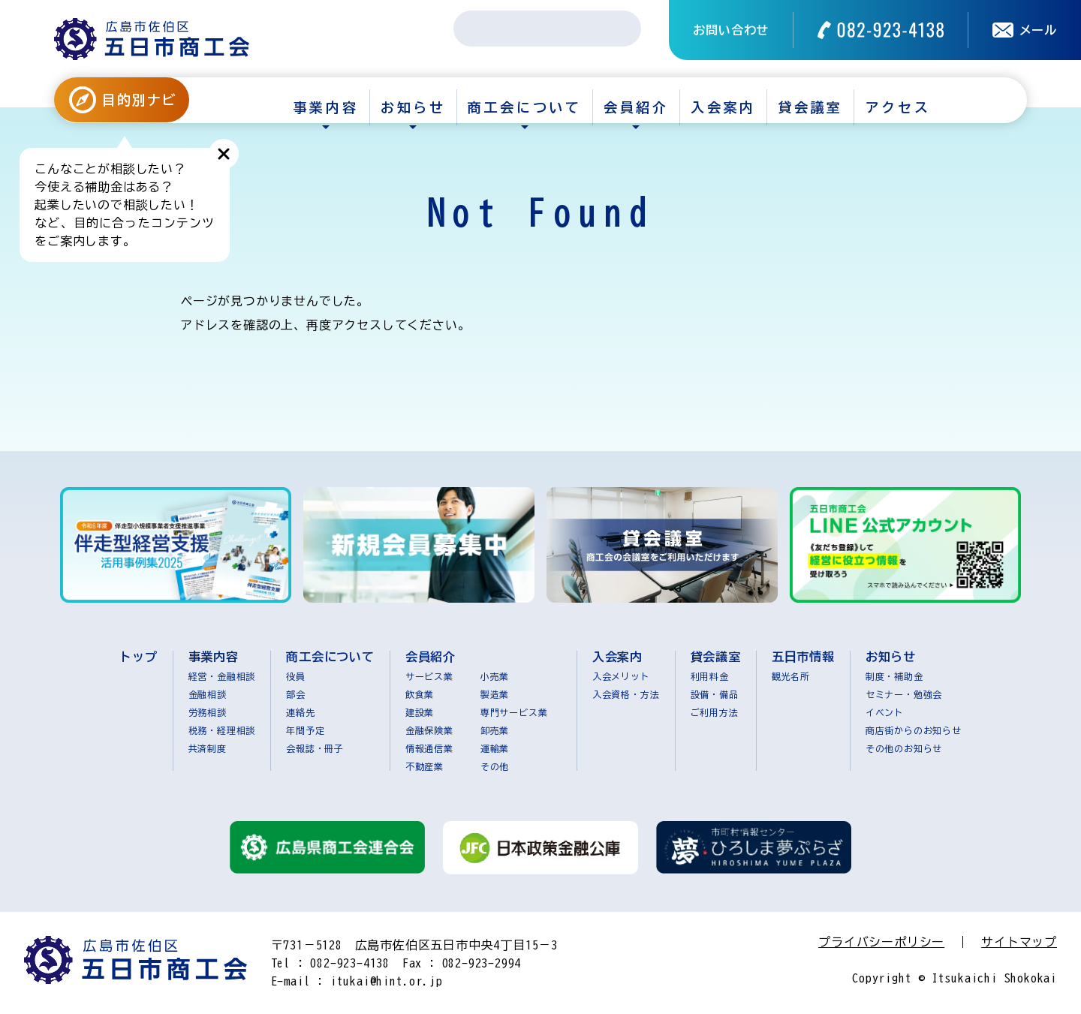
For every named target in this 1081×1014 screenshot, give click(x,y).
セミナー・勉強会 (904, 694)
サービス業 (429, 676)
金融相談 (207, 694)
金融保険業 (429, 730)
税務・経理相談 (222, 730)
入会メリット (621, 676)
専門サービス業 (514, 712)
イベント (885, 712)
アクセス (898, 107)
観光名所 (791, 676)
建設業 (419, 712)
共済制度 (207, 748)
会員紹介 (636, 107)
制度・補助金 (894, 676)
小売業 (494, 676)
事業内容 (326, 107)
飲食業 (419, 694)
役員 (296, 676)
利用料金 (710, 676)
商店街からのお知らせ (914, 730)
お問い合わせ (731, 30)
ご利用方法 (715, 712)
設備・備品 (715, 694)
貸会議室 (810, 107)
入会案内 (723, 107)
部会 (296, 694)
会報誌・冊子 (315, 748)
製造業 (494, 694)
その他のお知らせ (904, 748)
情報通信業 (429, 748)
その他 (494, 766)
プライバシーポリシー (881, 942)
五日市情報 (803, 657)
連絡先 (300, 712)
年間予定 (305, 730)
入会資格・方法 (626, 694)
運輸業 (494, 748)
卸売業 (494, 730)
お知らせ (413, 107)
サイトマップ (1019, 942)
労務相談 (207, 712)
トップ (138, 657)
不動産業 (424, 766)
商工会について (524, 107)
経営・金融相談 (222, 676)
